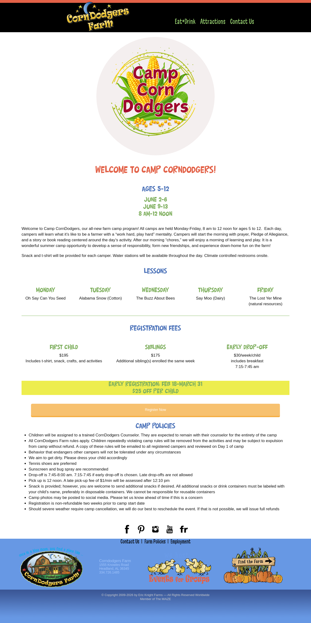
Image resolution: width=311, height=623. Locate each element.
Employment (181, 541)
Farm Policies (155, 541)
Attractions (212, 22)
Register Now (155, 410)
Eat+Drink (185, 22)
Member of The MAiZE (155, 599)
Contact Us (242, 22)
